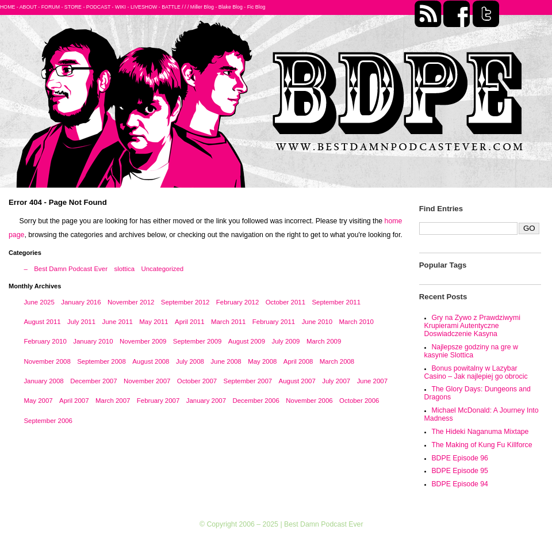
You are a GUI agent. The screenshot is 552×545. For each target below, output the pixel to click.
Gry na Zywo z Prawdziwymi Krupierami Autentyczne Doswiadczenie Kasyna (472, 326)
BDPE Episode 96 (459, 458)
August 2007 (297, 381)
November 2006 (309, 400)
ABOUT (28, 7)
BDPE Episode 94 (459, 484)
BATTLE (171, 7)
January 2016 (81, 302)
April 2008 (298, 361)
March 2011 (228, 321)
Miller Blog (202, 7)
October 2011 (285, 302)
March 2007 (112, 400)
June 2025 (39, 302)
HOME (7, 7)
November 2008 (47, 361)
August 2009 (246, 341)
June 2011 (117, 321)
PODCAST (98, 7)
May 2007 (38, 400)
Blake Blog (230, 7)
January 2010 (93, 341)
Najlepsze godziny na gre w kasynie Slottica (471, 351)
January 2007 (206, 400)
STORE (73, 7)
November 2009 (143, 341)
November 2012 (131, 302)
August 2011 (42, 321)
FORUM (50, 7)
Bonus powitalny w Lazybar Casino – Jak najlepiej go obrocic (476, 372)
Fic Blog (256, 7)
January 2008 (43, 381)
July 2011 (81, 321)
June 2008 (225, 361)
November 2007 (147, 381)
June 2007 (372, 381)
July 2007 (336, 381)
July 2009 (285, 341)
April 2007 (74, 400)
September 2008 (101, 361)
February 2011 (273, 321)
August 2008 (150, 361)
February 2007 (158, 400)
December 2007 (93, 381)
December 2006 (255, 400)
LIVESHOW (144, 7)
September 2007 (248, 381)
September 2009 (197, 341)
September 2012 (185, 302)
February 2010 (45, 341)
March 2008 (337, 361)
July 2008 (190, 361)
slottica (124, 268)
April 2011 (190, 321)
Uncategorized (162, 268)
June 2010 (317, 321)
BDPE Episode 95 (459, 471)
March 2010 (356, 321)
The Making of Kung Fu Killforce (481, 445)
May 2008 (262, 361)
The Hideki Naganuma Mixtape (479, 432)
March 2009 (323, 341)
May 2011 (153, 321)
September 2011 (336, 302)
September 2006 (48, 420)
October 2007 (197, 381)
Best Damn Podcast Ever (71, 268)
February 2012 (237, 302)
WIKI (120, 7)
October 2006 (359, 400)
